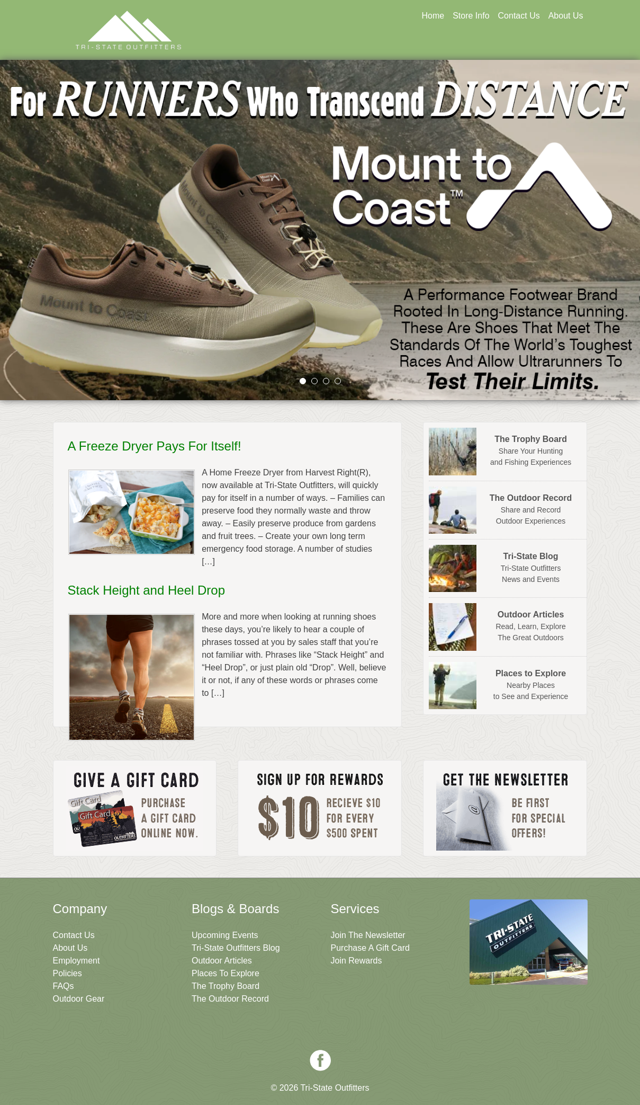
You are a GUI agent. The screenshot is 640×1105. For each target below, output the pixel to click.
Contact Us (519, 15)
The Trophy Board (225, 986)
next (619, 227)
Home (432, 15)
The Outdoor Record (230, 998)
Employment (76, 960)
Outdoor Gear (79, 998)
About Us (565, 15)
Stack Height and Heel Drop (147, 590)
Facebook (320, 1060)
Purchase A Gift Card (370, 947)
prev (20, 227)
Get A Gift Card (326, 46)
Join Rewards (356, 960)
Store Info (471, 15)
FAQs (63, 986)
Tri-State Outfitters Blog (236, 947)
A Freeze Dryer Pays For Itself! (154, 446)
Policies (67, 973)
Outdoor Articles (222, 960)
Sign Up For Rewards (428, 46)
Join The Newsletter (531, 46)
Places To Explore (225, 973)
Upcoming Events (225, 935)
